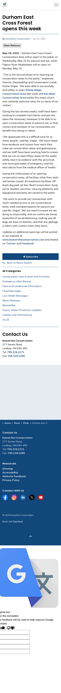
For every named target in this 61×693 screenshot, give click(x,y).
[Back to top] (30, 536)
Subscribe (30, 256)
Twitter (11, 243)
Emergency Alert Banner (16, 281)
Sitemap (7, 468)
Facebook (28, 243)
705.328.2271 (15, 352)
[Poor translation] (10, 628)
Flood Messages (11, 290)
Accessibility (10, 472)
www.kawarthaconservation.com (23, 239)
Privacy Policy (11, 480)
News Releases (12, 45)
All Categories (11, 271)
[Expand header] (56, 5)
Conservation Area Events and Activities (26, 276)
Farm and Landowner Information (22, 286)
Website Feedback (14, 476)
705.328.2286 (16, 355)
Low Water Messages (15, 295)
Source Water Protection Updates (22, 310)
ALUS (5, 319)
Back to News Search (19, 262)
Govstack (18, 521)
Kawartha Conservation (18, 38)
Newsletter (8, 305)
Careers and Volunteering (17, 314)
